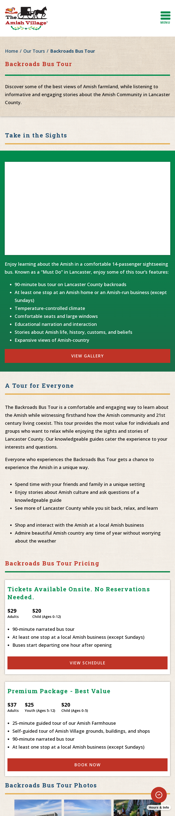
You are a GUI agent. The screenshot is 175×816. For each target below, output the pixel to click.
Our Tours (34, 51)
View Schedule (87, 663)
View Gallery (87, 356)
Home (11, 51)
